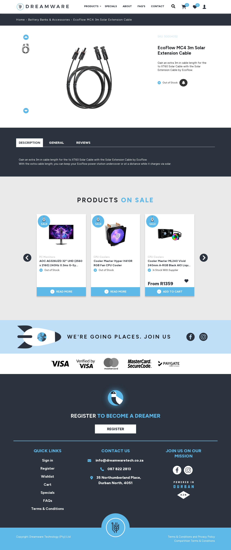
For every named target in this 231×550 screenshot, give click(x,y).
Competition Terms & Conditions (194, 540)
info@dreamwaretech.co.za (115, 460)
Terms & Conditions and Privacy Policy (191, 536)
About (127, 6)
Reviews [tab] (83, 143)
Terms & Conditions (47, 508)
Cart (47, 484)
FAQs (47, 500)
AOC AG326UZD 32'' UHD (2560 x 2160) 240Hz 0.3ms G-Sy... (60, 263)
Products (91, 6)
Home (20, 19)
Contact (157, 6)
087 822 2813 (115, 469)
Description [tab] (29, 143)
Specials (111, 6)
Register (115, 429)
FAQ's (141, 6)
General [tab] (56, 143)
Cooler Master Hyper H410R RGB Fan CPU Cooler (113, 263)
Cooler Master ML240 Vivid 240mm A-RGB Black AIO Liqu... (169, 263)
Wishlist (47, 476)
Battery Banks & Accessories (49, 19)
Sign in (47, 460)
